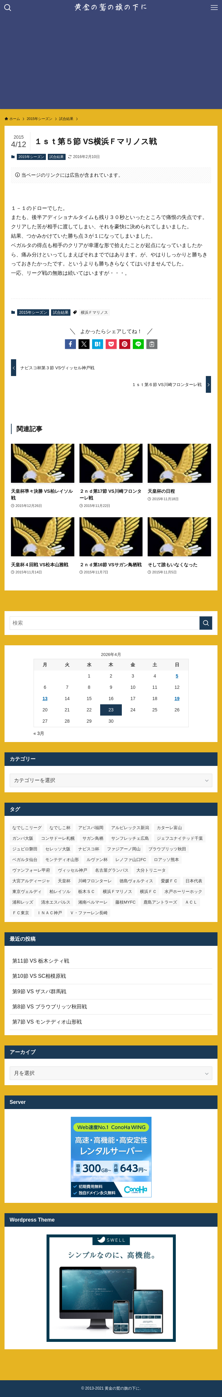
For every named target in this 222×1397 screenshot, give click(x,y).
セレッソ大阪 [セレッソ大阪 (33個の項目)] (57, 849)
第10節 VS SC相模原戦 (39, 976)
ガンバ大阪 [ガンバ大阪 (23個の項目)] (22, 838)
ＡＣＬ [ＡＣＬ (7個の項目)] (191, 902)
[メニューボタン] (214, 7)
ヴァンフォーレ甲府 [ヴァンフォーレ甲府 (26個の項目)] (31, 870)
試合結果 (56, 157)
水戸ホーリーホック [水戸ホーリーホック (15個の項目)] (183, 891)
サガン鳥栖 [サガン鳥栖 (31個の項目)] (92, 838)
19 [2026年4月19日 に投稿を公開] (177, 698)
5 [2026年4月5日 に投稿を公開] (177, 676)
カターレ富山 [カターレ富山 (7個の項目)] (169, 827)
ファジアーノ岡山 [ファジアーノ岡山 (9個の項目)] (124, 849)
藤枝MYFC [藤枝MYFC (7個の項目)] (125, 902)
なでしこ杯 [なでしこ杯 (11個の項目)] (59, 827)
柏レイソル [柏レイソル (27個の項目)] (59, 891)
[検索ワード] (111, 623)
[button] (70, 344)
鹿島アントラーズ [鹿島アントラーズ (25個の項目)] (160, 902)
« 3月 (39, 733)
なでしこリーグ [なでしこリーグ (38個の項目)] (27, 827)
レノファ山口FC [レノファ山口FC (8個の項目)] (130, 859)
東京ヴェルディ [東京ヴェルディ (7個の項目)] (27, 891)
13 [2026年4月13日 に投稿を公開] (45, 698)
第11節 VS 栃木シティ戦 (40, 961)
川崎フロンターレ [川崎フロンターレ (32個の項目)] (95, 880)
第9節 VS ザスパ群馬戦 (39, 991)
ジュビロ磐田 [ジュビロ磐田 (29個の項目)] (24, 849)
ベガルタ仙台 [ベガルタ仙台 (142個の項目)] (24, 859)
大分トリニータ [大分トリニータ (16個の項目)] (151, 870)
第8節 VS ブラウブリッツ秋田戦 (49, 1006)
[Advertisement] (111, 64)
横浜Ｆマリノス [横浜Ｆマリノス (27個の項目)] (117, 891)
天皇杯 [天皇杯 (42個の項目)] (64, 880)
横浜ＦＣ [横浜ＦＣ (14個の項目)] (148, 891)
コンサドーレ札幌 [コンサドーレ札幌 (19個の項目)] (58, 838)
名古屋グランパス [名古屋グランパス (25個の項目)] (112, 870)
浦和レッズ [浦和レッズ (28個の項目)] (22, 902)
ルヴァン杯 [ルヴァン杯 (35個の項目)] (97, 859)
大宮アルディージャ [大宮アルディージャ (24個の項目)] (31, 880)
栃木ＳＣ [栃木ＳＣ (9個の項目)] (86, 891)
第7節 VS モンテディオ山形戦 (47, 1022)
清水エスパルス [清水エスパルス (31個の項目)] (55, 902)
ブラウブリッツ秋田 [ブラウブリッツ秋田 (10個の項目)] (167, 849)
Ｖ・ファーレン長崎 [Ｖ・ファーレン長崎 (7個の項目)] (89, 912)
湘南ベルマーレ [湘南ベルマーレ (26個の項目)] (93, 902)
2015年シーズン (31, 157)
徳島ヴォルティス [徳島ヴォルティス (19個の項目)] (136, 880)
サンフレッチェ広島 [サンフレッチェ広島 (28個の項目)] (130, 838)
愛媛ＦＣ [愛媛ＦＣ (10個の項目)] (169, 880)
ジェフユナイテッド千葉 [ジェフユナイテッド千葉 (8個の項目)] (180, 838)
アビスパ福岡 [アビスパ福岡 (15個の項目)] (90, 827)
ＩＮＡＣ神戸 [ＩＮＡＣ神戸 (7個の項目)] (49, 912)
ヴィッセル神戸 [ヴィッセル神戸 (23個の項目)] (72, 870)
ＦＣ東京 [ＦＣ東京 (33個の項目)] (20, 912)
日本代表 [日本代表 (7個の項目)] (193, 880)
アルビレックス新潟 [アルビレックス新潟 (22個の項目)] (130, 827)
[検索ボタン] (8, 7)
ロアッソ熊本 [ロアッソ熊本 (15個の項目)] (166, 859)
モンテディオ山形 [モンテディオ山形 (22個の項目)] (62, 859)
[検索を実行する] (205, 623)
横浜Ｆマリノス (94, 312)
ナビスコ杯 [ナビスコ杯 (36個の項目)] (88, 849)
